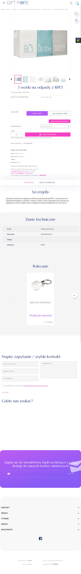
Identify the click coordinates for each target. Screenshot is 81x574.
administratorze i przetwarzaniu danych (36, 386)
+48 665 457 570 (17, 171)
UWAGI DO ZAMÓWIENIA (20, 97)
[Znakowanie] (55, 126)
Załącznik (15, 112)
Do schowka (16, 143)
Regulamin (26, 564)
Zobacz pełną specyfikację (24, 166)
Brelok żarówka (40, 302)
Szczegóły (29, 182)
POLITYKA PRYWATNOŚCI (54, 561)
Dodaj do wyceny (47, 134)
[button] (11, 79)
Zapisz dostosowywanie (59, 121)
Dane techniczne (47, 182)
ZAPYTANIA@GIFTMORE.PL (22, 173)
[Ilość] (16, 134)
